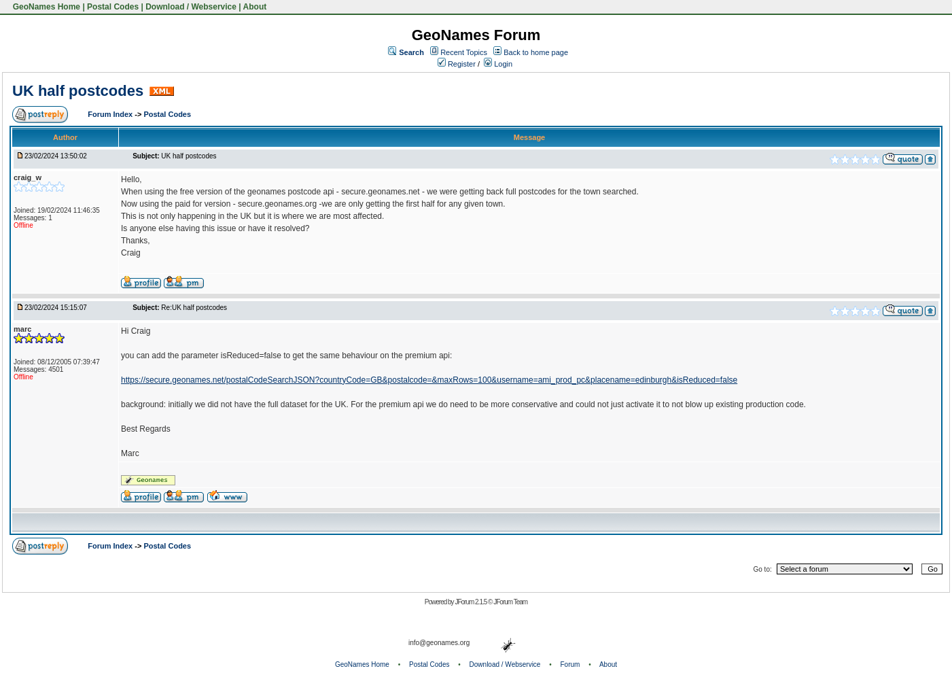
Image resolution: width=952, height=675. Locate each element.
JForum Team (510, 602)
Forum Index (111, 114)
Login (498, 64)
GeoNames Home (45, 7)
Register (457, 64)
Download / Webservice (190, 7)
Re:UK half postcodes (194, 307)
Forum (570, 664)
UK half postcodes (77, 90)
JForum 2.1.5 (471, 602)
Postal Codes (113, 7)
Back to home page (536, 52)
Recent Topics (463, 52)
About (255, 7)
